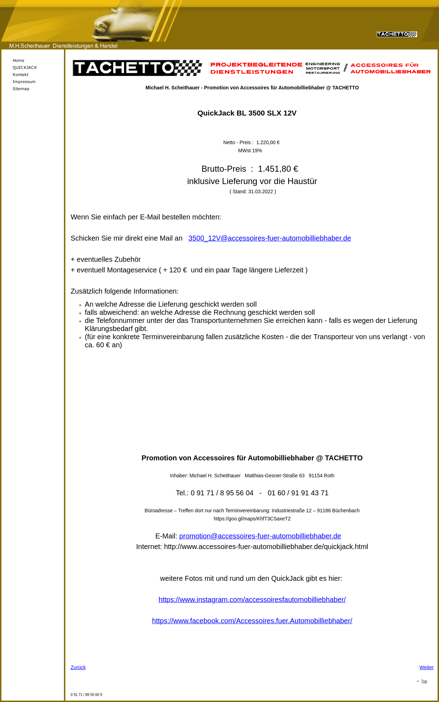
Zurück (78, 667)
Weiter (427, 667)
